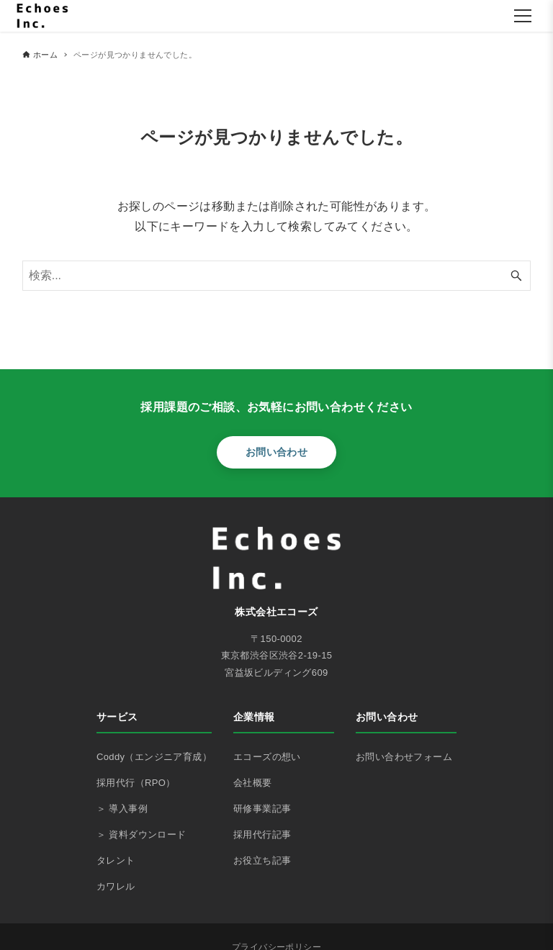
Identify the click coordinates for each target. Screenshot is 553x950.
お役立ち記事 (262, 860)
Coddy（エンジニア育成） (154, 756)
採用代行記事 (262, 834)
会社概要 (252, 782)
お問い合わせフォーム (404, 756)
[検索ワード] (276, 276)
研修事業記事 (262, 808)
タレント (115, 860)
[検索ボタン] (516, 276)
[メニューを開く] (523, 16)
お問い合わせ (276, 452)
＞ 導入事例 (122, 808)
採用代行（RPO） (136, 782)
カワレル (115, 886)
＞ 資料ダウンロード (141, 834)
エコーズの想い (267, 756)
